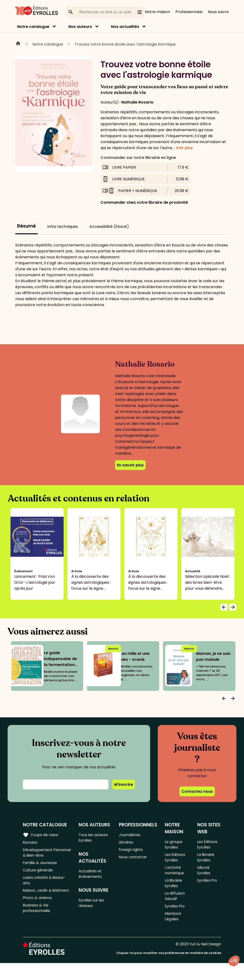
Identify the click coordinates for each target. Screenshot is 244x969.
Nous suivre (218, 12)
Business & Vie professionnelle (37, 918)
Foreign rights (131, 850)
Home (18, 44)
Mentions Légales (173, 921)
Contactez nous (197, 791)
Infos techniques (62, 226)
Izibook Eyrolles (204, 872)
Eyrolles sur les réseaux (93, 905)
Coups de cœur (41, 835)
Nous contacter (133, 858)
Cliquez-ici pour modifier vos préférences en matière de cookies (168, 959)
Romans (30, 842)
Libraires (126, 842)
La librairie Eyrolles (174, 886)
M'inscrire (123, 784)
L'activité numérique (175, 872)
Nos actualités (125, 26)
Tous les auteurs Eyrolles (94, 838)
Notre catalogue (33, 26)
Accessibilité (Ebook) (109, 226)
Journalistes (130, 835)
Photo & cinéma (38, 908)
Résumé (26, 226)
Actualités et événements (91, 875)
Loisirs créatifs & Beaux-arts (45, 883)
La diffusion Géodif (175, 900)
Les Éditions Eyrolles (175, 858)
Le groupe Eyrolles (174, 844)
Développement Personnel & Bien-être (44, 853)
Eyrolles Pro (176, 911)
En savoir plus (130, 465)
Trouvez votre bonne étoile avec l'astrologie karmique (125, 44)
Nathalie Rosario (137, 102)
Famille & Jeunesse (41, 864)
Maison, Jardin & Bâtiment (38, 897)
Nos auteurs (80, 26)
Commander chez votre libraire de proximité (144, 202)
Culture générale (39, 872)
